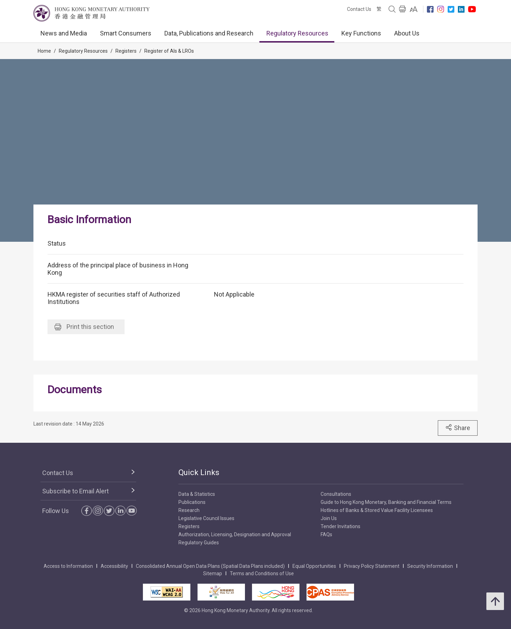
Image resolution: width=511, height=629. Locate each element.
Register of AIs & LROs (169, 51)
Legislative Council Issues (206, 518)
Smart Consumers (125, 33)
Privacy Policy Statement (371, 566)
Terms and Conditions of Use (262, 573)
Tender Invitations (340, 526)
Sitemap (212, 573)
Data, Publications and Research (208, 33)
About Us (406, 33)
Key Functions (361, 33)
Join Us (329, 518)
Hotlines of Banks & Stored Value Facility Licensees (377, 510)
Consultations (336, 494)
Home (44, 51)
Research (189, 510)
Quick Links (198, 472)
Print (84, 327)
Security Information (430, 566)
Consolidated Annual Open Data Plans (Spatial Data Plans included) (210, 566)
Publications (192, 502)
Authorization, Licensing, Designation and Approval (234, 534)
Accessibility (114, 566)
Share (457, 428)
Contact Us (359, 9)
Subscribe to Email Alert (75, 491)
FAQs (326, 534)
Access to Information (68, 566)
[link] (414, 9)
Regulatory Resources (297, 33)
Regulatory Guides (198, 542)
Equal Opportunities (314, 566)
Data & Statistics (196, 494)
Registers (126, 51)
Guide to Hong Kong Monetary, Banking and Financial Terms (386, 502)
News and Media (63, 33)
